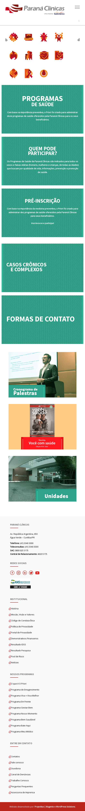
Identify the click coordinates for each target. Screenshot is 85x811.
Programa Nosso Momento (24, 713)
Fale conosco (17, 762)
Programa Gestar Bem (22, 707)
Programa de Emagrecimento (25, 689)
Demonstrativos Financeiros (24, 638)
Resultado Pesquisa (21, 650)
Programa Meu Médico (22, 731)
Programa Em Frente (21, 701)
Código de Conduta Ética (23, 620)
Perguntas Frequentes (22, 786)
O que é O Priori (18, 683)
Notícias (15, 662)
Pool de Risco (17, 656)
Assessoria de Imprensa (23, 792)
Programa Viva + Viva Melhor (25, 695)
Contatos (15, 756)
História (15, 608)
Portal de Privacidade (21, 632)
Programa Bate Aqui (20, 725)
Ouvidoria (16, 768)
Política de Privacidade (22, 626)
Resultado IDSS (18, 644)
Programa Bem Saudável (23, 719)
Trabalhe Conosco (20, 780)
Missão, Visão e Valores (22, 614)
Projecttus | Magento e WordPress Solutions (55, 806)
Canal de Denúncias (21, 774)
